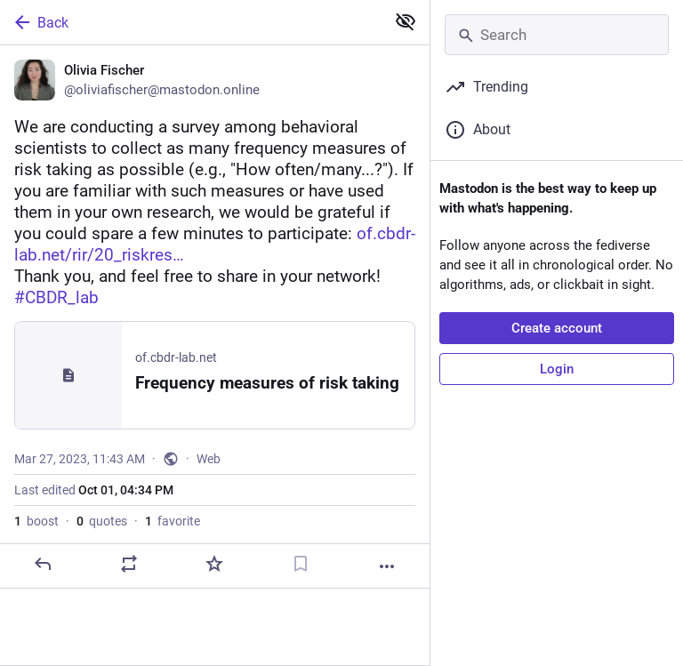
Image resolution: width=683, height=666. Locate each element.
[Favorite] (214, 563)
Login (557, 369)
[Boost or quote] (129, 563)
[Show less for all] (406, 21)
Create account (556, 328)
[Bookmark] (300, 563)
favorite (172, 521)
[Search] (557, 34)
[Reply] (42, 563)
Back (40, 22)
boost (36, 521)
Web (209, 459)
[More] (387, 566)
